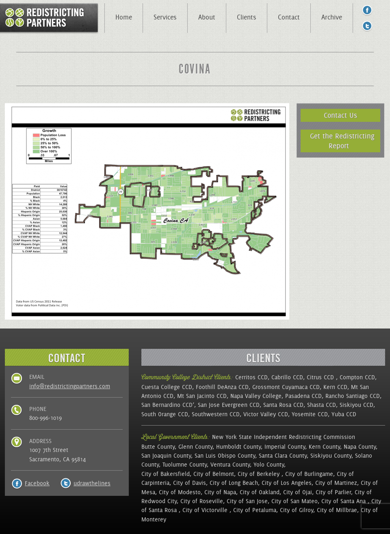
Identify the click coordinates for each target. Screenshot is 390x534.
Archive (331, 17)
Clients (246, 17)
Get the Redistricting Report (342, 141)
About (206, 17)
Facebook (37, 483)
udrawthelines (92, 483)
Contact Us (340, 115)
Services (165, 17)
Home (123, 17)
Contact (289, 17)
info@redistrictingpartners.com (69, 386)
